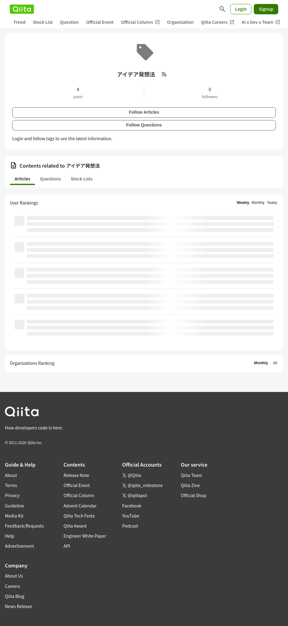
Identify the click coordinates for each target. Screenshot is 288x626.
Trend (19, 22)
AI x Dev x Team (261, 22)
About (11, 475)
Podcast (130, 526)
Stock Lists (82, 179)
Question (69, 22)
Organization (180, 22)
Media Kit (14, 516)
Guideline (14, 506)
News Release (18, 606)
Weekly (243, 203)
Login (241, 9)
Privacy (12, 495)
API (67, 546)
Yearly (272, 203)
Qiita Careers (217, 22)
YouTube (130, 516)
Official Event (100, 22)
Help (9, 536)
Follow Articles (144, 112)
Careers (12, 586)
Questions (50, 179)
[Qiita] (22, 9)
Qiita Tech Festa (79, 516)
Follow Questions (144, 125)
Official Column (140, 22)
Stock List (43, 22)
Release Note (76, 475)
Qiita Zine (190, 485)
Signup (266, 9)
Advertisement (19, 546)
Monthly (258, 203)
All (275, 363)
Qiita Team (191, 475)
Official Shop (193, 495)
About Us (14, 576)
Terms (11, 485)
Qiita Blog (14, 596)
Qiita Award (75, 526)
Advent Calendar (80, 506)
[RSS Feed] (164, 74)
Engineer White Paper (85, 536)
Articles (22, 179)
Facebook (131, 506)
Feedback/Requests (24, 526)
